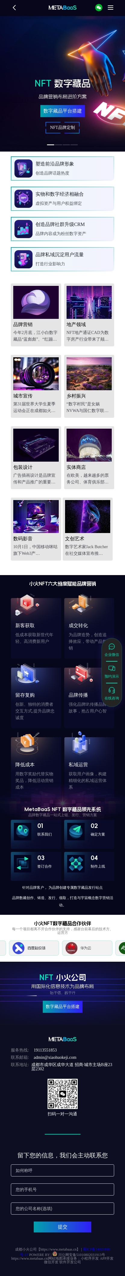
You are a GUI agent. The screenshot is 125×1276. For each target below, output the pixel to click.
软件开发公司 (70, 1262)
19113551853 (45, 1050)
